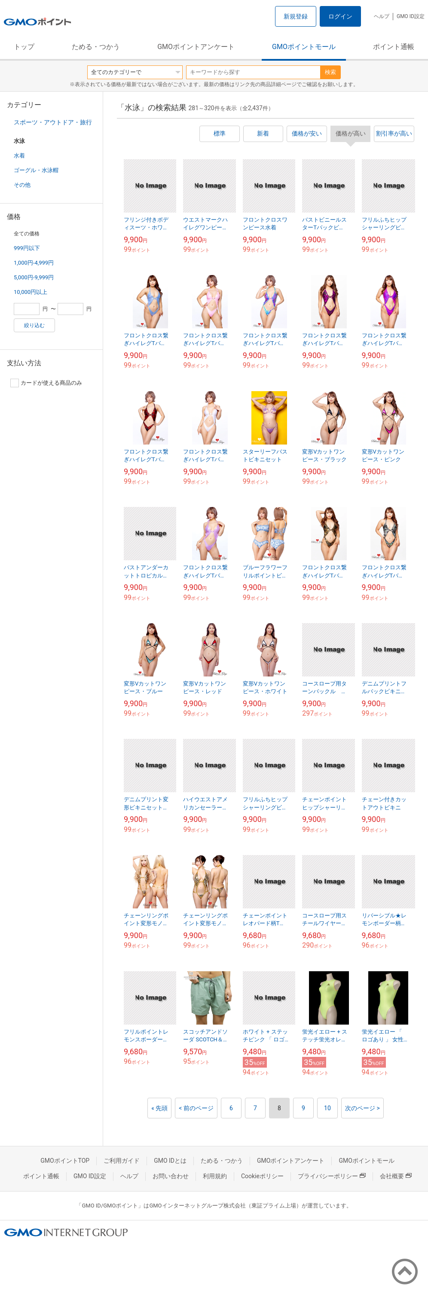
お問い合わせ (171, 1176)
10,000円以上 (30, 292)
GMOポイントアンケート (196, 47)
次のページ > (362, 1108)
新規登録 (296, 16)
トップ (24, 47)
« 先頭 (159, 1108)
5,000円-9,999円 (34, 277)
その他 (22, 185)
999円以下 (27, 248)
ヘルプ (381, 16)
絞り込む (34, 325)
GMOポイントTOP (64, 1160)
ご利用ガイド (122, 1160)
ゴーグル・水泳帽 (36, 170)
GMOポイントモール (304, 47)
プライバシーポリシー (332, 1176)
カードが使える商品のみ (46, 383)
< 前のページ (196, 1108)
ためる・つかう (96, 47)
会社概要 (396, 1176)
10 (327, 1108)
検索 (330, 72)
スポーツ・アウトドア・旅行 (53, 122)
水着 (19, 155)
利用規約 (215, 1176)
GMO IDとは (170, 1160)
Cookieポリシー (262, 1176)
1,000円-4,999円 (34, 262)
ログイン (340, 16)
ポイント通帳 (393, 47)
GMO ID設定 (411, 16)
